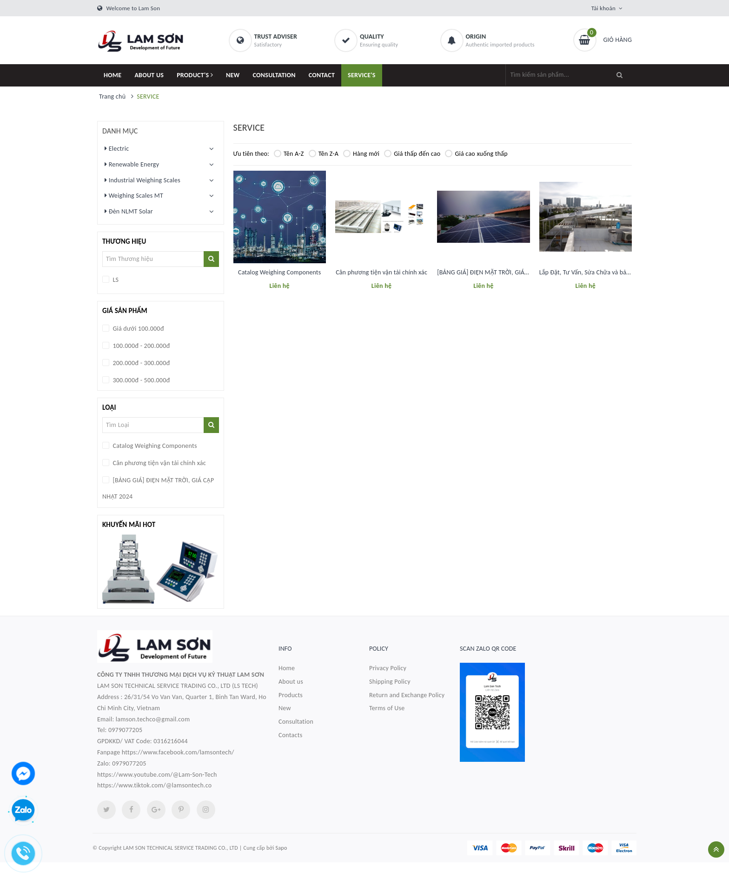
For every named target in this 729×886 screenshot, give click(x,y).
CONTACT (322, 75)
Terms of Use (387, 708)
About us (290, 682)
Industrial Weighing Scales (142, 180)
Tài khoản (603, 8)
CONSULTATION (274, 75)
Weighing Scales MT (134, 195)
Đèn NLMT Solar (129, 211)
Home (286, 668)
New (284, 708)
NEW (233, 75)
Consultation (295, 722)
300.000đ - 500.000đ (140, 380)
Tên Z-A (323, 154)
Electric (117, 148)
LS (115, 280)
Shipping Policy (390, 682)
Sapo (281, 848)
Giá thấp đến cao (412, 154)
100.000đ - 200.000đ (140, 346)
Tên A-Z (289, 154)
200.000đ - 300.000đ (140, 363)
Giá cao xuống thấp (476, 154)
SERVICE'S (362, 75)
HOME (112, 75)
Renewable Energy (132, 164)
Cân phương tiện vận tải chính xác (381, 272)
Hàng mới (361, 154)
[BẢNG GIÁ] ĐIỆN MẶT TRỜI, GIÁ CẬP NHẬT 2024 (502, 272)
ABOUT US (149, 75)
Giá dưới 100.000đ (137, 329)
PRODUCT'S (195, 75)
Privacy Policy (387, 668)
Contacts (290, 735)
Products (290, 695)
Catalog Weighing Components (279, 272)
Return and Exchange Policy (406, 695)
